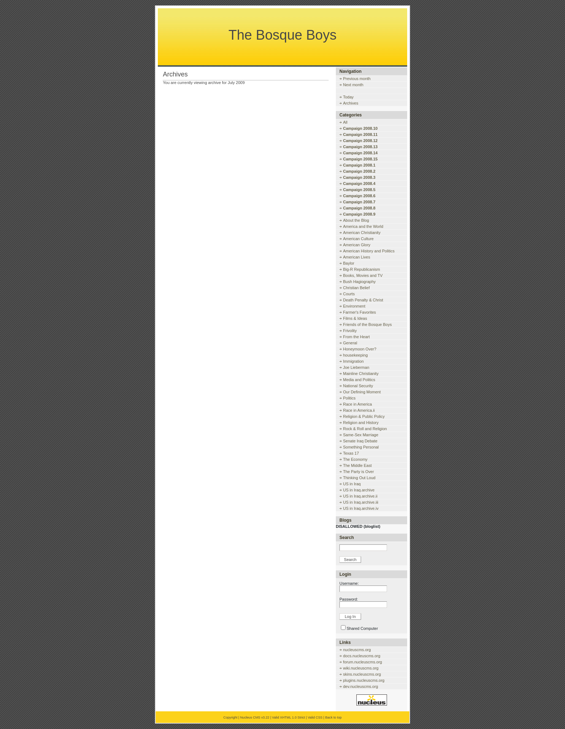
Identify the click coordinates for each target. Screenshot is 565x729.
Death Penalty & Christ (363, 300)
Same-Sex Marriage (360, 435)
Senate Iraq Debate (360, 441)
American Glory (356, 245)
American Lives (356, 257)
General (350, 343)
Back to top (333, 717)
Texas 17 (351, 453)
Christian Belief (356, 288)
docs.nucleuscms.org (361, 656)
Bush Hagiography (359, 281)
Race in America (357, 404)
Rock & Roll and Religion (365, 429)
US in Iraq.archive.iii (360, 502)
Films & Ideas (355, 318)
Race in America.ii (359, 410)
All (345, 122)
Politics (349, 398)
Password (348, 599)
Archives (350, 103)
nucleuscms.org (357, 650)
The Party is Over (358, 471)
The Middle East (357, 465)
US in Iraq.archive (358, 490)
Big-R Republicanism (361, 269)
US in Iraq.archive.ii (360, 496)
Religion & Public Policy (364, 416)
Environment (354, 306)
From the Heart (356, 337)
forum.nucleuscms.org (362, 662)
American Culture (358, 239)
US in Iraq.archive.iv (360, 508)
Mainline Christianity (360, 373)
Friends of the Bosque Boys (367, 324)
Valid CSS (315, 717)
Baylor (348, 263)
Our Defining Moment (362, 392)
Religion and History (360, 422)
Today (348, 97)
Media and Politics (359, 379)
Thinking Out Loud (359, 478)
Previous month (356, 78)
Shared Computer (362, 628)
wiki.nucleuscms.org (360, 668)
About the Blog (356, 220)
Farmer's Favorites (359, 312)
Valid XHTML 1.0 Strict (288, 717)
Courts (349, 294)
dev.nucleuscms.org (360, 686)
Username (348, 583)
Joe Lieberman (356, 367)
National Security (358, 386)
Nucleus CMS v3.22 (254, 717)
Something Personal (361, 447)
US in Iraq (352, 484)
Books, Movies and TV (363, 275)
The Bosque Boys (282, 35)
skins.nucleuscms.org (362, 674)
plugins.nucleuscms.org (363, 680)
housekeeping (355, 355)
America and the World (363, 226)
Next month (353, 85)
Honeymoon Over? (359, 349)
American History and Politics (369, 251)
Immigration (353, 361)
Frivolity (350, 330)
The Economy (355, 459)
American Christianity (362, 232)
